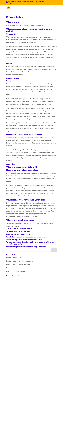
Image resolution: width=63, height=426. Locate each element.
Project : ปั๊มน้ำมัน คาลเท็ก (14, 258)
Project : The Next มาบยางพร (16, 268)
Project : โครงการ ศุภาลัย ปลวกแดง (18, 264)
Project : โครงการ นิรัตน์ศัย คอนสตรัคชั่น (19, 261)
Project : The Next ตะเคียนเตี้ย (16, 271)
